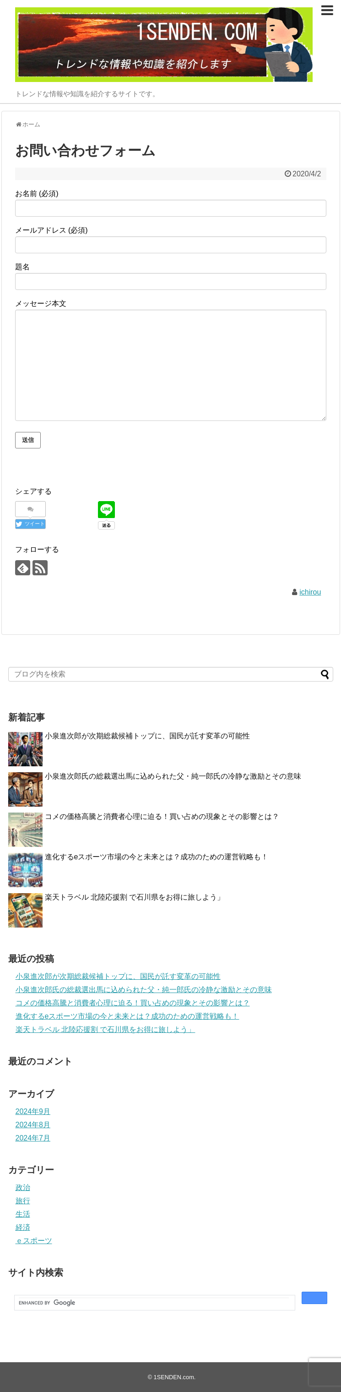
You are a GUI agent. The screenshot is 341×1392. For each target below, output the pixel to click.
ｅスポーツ (34, 1241)
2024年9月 (33, 1111)
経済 (23, 1227)
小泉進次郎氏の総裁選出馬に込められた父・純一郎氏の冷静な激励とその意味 (173, 776)
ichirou (310, 592)
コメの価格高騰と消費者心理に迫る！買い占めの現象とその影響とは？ (162, 816)
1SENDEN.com (174, 1377)
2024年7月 (33, 1138)
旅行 (23, 1201)
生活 (23, 1214)
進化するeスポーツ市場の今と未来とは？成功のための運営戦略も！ (157, 857)
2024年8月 (33, 1125)
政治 (23, 1187)
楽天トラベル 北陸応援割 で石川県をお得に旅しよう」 (135, 897)
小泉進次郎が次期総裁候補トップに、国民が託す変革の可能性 (147, 736)
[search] (154, 1303)
